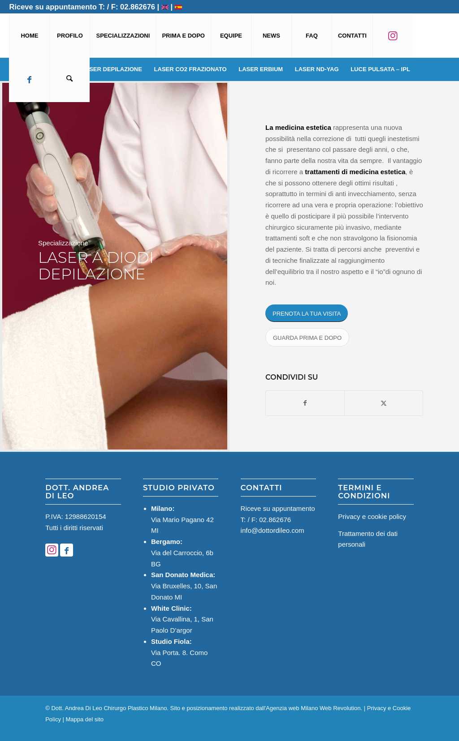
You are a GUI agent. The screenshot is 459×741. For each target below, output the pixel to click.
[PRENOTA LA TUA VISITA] (306, 313)
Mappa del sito (85, 719)
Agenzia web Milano (292, 708)
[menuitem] (29, 35)
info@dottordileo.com (272, 530)
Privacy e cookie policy (372, 516)
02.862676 (137, 7)
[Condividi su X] (384, 403)
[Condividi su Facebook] (305, 403)
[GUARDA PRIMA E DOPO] (307, 337)
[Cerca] (69, 80)
